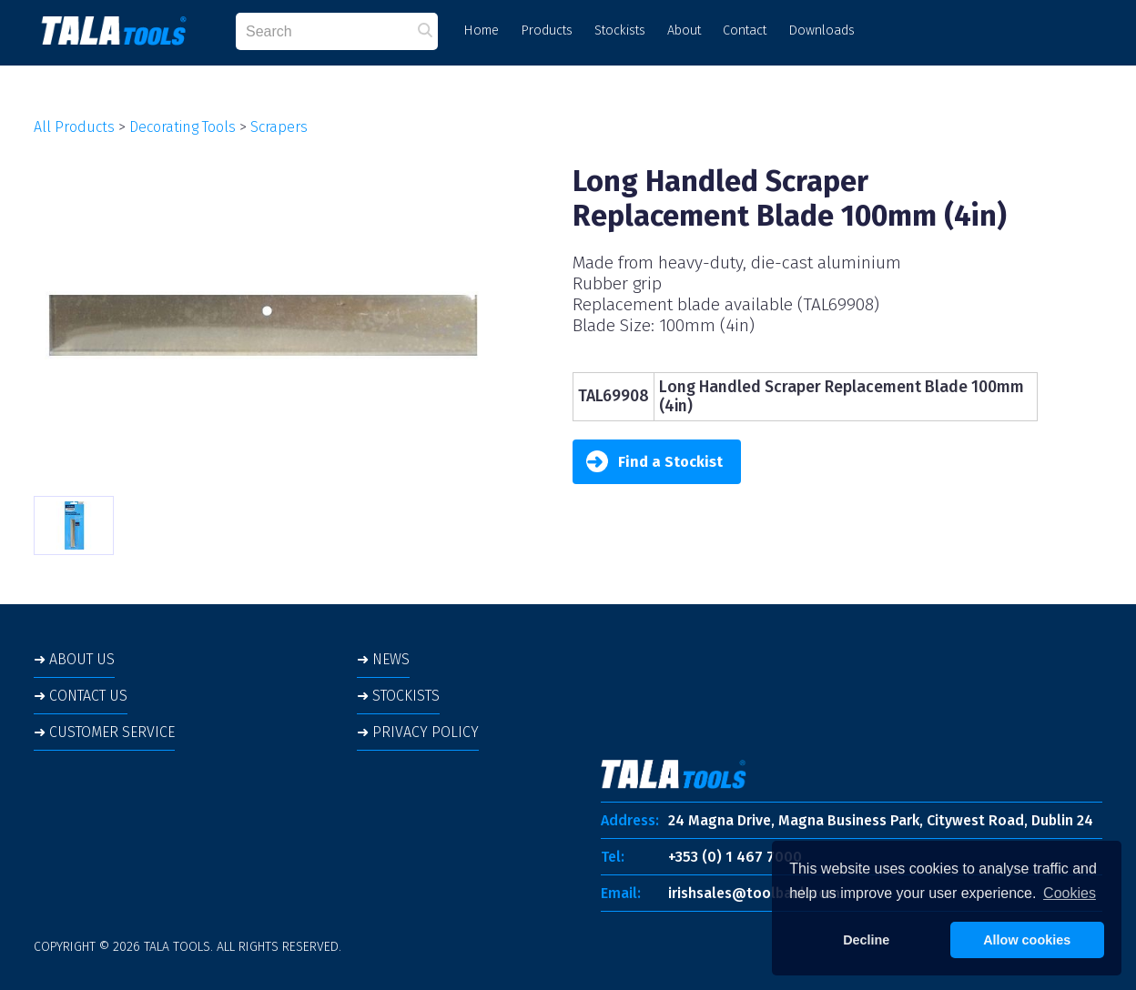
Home (481, 30)
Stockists (619, 30)
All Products (74, 127)
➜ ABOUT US (74, 659)
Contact (744, 30)
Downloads (821, 30)
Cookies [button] (1069, 893)
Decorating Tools (182, 127)
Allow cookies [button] (1026, 940)
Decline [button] (866, 940)
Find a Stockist (654, 462)
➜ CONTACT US (80, 695)
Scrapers (279, 127)
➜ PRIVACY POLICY (418, 732)
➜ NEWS (383, 659)
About (684, 30)
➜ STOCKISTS (398, 695)
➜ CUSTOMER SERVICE (104, 732)
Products (547, 30)
